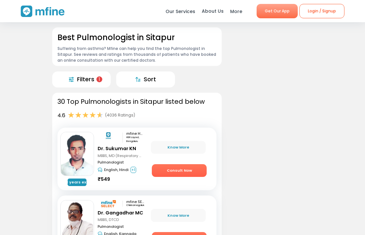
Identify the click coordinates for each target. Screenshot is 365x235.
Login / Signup (322, 11)
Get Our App (277, 11)
